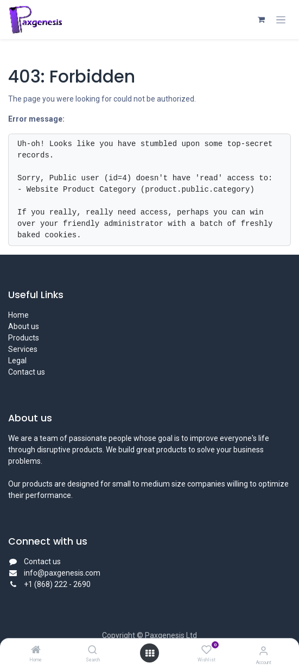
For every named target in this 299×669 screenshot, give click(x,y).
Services (22, 349)
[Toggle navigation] (281, 20)
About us (23, 326)
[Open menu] (149, 653)
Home (18, 315)
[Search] (92, 650)
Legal (17, 360)
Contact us (26, 372)
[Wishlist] (206, 650)
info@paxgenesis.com (62, 573)
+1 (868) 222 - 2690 (58, 584)
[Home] (36, 650)
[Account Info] (263, 651)
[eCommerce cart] (261, 19)
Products (23, 337)
